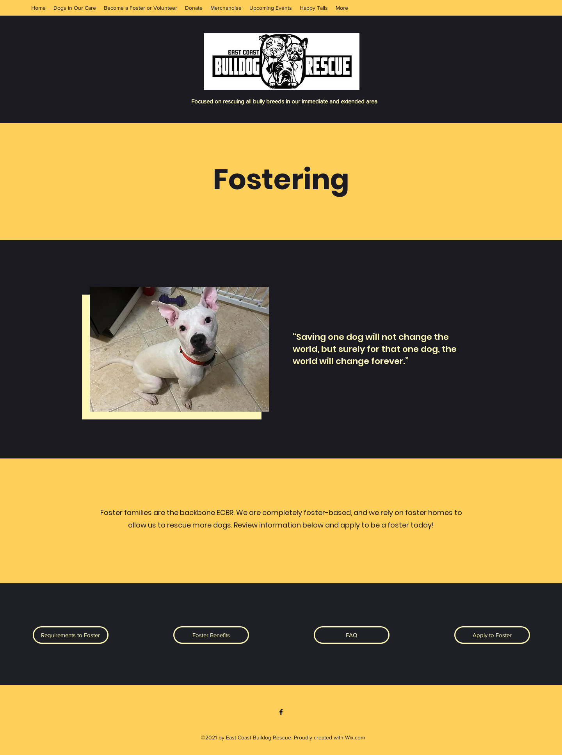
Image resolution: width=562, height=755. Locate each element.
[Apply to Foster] (492, 635)
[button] (70, 635)
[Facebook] (281, 712)
